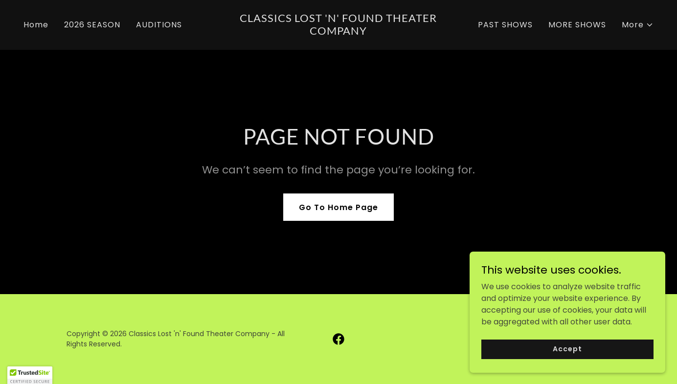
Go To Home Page (338, 207)
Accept (567, 369)
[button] (638, 25)
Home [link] (35, 24)
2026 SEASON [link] (92, 24)
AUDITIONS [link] (159, 24)
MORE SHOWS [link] (577, 24)
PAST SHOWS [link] (505, 24)
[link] (338, 32)
